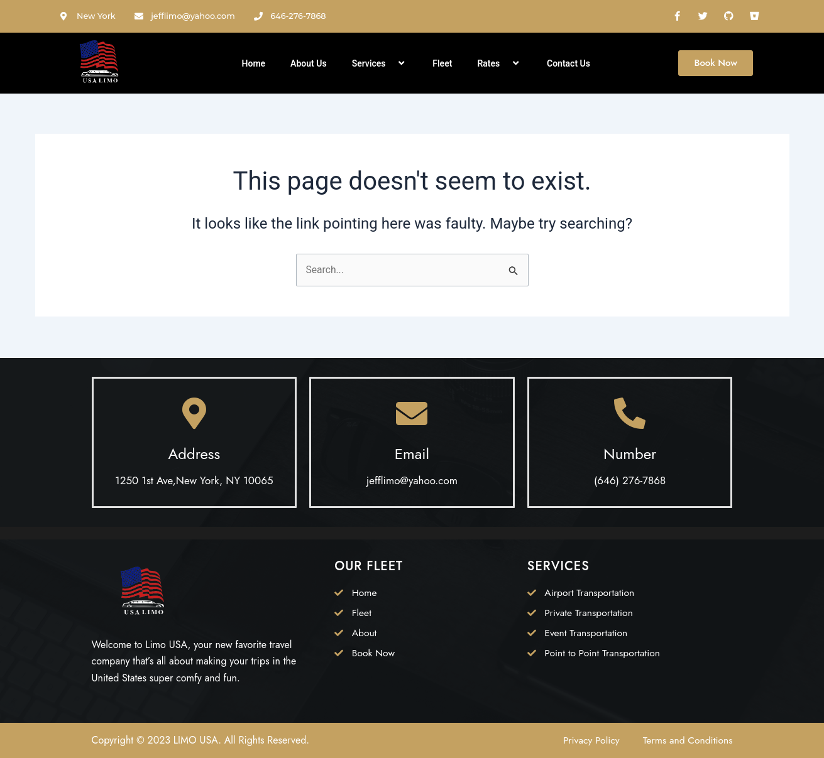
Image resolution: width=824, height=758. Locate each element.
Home (254, 63)
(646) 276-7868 (630, 480)
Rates (499, 63)
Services (380, 63)
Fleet (442, 63)
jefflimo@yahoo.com (412, 480)
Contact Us (568, 63)
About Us (308, 63)
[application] (391, 63)
